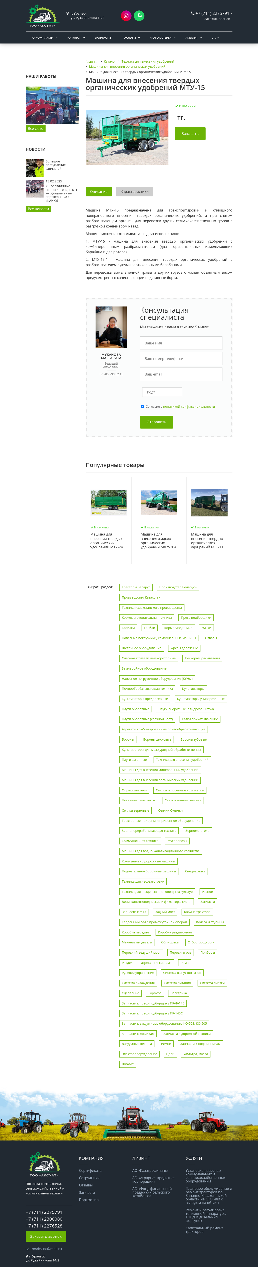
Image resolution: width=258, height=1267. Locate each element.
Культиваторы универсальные (201, 699)
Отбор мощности (201, 942)
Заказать (190, 133)
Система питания (177, 983)
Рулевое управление (138, 973)
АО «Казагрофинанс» (150, 1170)
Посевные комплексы (139, 800)
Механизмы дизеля (137, 942)
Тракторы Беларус (136, 587)
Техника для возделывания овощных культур (157, 891)
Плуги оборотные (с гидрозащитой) (186, 709)
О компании (43, 38)
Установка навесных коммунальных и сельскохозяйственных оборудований (206, 1176)
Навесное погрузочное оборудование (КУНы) (157, 678)
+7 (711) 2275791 (213, 13)
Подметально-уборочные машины (149, 871)
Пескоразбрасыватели (202, 658)
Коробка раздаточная (175, 932)
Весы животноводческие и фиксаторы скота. (156, 901)
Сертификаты (90, 1170)
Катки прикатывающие (200, 719)
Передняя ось (180, 952)
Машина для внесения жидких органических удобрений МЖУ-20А (158, 540)
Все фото (35, 128)
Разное (207, 891)
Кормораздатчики (178, 628)
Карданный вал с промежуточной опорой (154, 922)
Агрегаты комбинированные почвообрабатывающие (163, 729)
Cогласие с (180, 406)
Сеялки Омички (170, 810)
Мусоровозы (177, 841)
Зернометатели (198, 830)
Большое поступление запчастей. (56, 165)
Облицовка (170, 942)
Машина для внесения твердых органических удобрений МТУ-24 (106, 540)
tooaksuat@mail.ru (46, 1248)
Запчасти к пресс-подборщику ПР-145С (152, 1013)
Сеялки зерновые (135, 810)
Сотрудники (89, 1178)
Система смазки (212, 983)
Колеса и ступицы (210, 922)
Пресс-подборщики (196, 617)
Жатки (206, 628)
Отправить (156, 422)
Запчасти (103, 38)
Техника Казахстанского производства (152, 607)
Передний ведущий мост (141, 952)
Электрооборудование (139, 1054)
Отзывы (86, 1185)
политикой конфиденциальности (189, 406)
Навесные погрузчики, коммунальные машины (159, 638)
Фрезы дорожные (184, 648)
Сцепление (130, 993)
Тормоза (155, 993)
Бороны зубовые (193, 739)
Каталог (74, 38)
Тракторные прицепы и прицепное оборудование (161, 820)
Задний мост (165, 912)
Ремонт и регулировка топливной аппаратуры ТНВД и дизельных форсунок (206, 1215)
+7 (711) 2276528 (44, 1226)
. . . (214, 38)
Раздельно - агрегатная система (147, 963)
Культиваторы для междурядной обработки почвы (161, 749)
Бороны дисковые (157, 739)
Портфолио (89, 1200)
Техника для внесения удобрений (182, 759)
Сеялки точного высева (183, 800)
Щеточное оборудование (141, 648)
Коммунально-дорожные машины (148, 861)
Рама (184, 963)
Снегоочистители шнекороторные (149, 658)
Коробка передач (135, 932)
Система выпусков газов (182, 973)
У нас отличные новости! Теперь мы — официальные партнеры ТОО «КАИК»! (61, 193)
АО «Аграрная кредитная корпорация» (154, 1179)
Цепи (170, 1054)
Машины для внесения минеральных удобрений (160, 770)
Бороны (128, 739)
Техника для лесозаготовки (143, 881)
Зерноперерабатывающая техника (149, 830)
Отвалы (211, 638)
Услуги (130, 38)
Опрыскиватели (134, 790)
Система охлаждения (138, 983)
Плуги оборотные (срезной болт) (147, 719)
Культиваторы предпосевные (145, 699)
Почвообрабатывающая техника (147, 688)
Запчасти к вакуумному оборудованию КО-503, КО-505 (164, 1023)
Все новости (38, 208)
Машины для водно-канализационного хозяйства (161, 851)
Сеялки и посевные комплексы (180, 790)
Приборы (207, 952)
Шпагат (128, 1064)
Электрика (179, 993)
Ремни (166, 1044)
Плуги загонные (134, 759)
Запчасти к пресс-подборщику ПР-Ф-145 (153, 1003)
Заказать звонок (217, 19)
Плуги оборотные (135, 709)
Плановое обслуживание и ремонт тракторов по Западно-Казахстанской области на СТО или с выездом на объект (209, 1195)
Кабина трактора (197, 912)
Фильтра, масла (196, 1054)
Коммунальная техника (140, 841)
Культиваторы (193, 688)
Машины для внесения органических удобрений (160, 780)
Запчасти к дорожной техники (187, 1034)
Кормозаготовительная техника (147, 617)
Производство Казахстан (141, 597)
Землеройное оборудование (144, 668)
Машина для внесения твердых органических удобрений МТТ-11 (207, 540)
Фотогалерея (161, 38)
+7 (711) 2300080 (44, 1219)
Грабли (149, 628)
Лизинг (192, 38)
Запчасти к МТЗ (134, 912)
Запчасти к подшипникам (200, 1044)
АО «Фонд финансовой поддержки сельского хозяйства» (152, 1192)
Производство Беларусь (178, 587)
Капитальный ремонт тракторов (204, 1229)
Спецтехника (195, 871)
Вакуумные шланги (137, 1044)
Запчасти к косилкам (138, 1034)
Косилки (128, 628)
